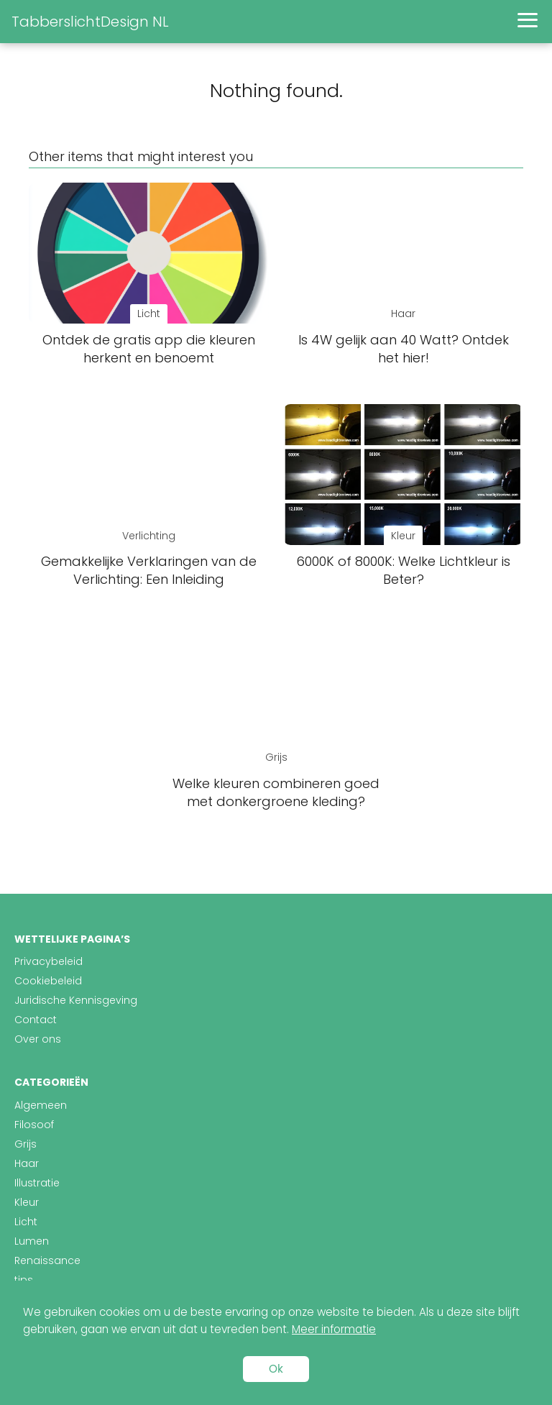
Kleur (26, 1202)
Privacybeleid (48, 961)
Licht (25, 1221)
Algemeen (40, 1105)
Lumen (31, 1241)
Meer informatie (334, 1329)
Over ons (37, 1039)
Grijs (25, 1144)
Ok (276, 1368)
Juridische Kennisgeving (75, 1000)
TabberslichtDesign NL (90, 22)
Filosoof (34, 1124)
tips (23, 1280)
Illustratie (37, 1183)
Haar (26, 1163)
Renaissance (47, 1260)
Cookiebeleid (48, 981)
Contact (35, 1019)
